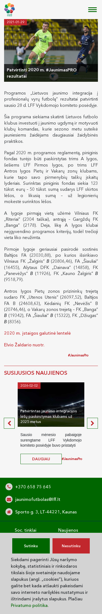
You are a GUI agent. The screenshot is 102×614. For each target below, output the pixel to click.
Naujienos (68, 530)
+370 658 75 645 (33, 486)
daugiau (41, 458)
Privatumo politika (29, 605)
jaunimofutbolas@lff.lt (37, 499)
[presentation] (9, 423)
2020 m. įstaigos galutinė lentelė (37, 333)
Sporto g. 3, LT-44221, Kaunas (46, 512)
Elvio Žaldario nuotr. (24, 344)
